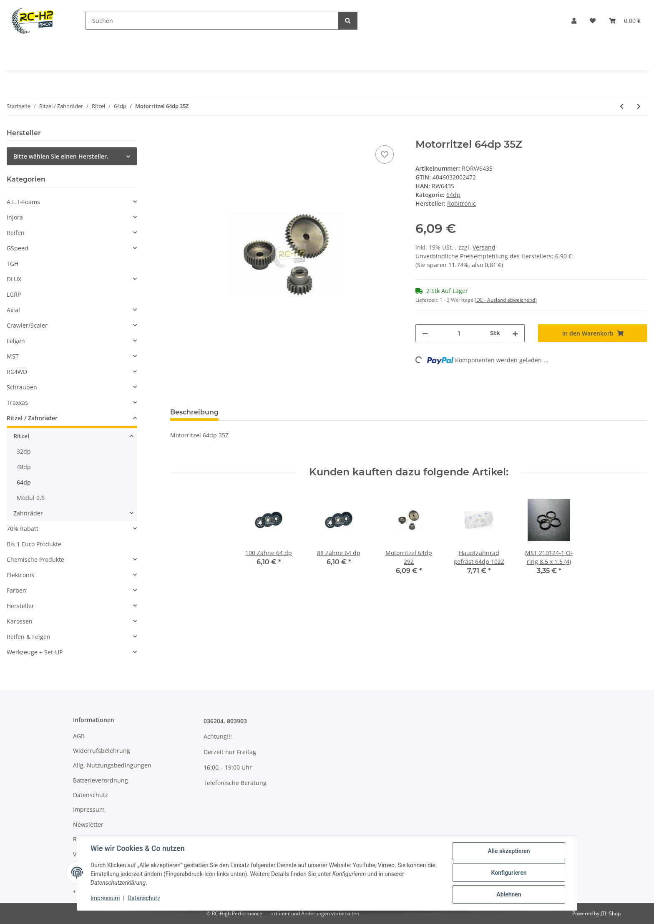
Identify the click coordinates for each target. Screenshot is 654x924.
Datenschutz (90, 795)
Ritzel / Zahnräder (32, 418)
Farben (16, 590)
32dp (24, 451)
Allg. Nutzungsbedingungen (112, 765)
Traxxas (17, 402)
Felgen (16, 341)
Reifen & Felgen (28, 637)
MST (13, 356)
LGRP (14, 294)
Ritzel (21, 436)
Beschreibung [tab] (194, 412)
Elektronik (20, 575)
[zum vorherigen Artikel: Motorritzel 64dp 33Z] (621, 106)
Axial (13, 310)
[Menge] (459, 333)
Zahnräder (28, 513)
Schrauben (22, 387)
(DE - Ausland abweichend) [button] (506, 299)
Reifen (16, 233)
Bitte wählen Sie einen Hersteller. (60, 156)
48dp (24, 467)
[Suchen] (212, 21)
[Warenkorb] (624, 20)
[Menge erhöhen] (515, 333)
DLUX (14, 279)
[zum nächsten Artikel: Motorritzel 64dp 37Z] (638, 106)
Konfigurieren (508, 872)
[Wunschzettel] (592, 20)
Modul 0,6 (31, 498)
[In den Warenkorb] (177, 134)
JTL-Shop (611, 913)
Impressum (89, 809)
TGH (12, 264)
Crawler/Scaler (27, 325)
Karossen (20, 621)
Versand (484, 247)
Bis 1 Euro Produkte (34, 544)
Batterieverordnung (100, 780)
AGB (79, 736)
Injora (15, 217)
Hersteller (20, 606)
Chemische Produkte (35, 559)
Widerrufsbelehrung (101, 751)
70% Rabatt (22, 529)
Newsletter (88, 824)
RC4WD (17, 372)
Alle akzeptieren (509, 851)
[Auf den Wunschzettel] (384, 154)
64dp (453, 195)
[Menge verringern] (425, 333)
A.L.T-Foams (23, 202)
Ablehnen (508, 894)
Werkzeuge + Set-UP (35, 652)
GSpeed (17, 248)
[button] (574, 20)
